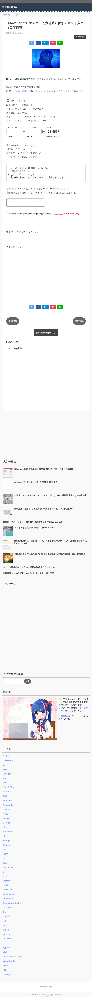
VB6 (5, 952)
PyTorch (7, 939)
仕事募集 (63, 716)
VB (4, 849)
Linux (6, 827)
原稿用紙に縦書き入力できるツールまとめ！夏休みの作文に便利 (44, 508)
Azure (6, 791)
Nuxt (5, 925)
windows (7, 832)
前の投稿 (79, 321)
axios (5, 965)
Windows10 (8, 894)
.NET (5, 854)
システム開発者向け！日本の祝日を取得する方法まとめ (29, 567)
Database (7, 907)
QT (4, 943)
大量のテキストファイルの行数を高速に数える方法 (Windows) (32, 522)
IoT (4, 921)
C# (4, 765)
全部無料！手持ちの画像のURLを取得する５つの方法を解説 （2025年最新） (50, 554)
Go (4, 912)
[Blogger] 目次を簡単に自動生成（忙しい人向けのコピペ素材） (44, 469)
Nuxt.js (6, 840)
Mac (5, 778)
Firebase (7, 800)
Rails (5, 885)
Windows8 (8, 898)
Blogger (7, 774)
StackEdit (7, 890)
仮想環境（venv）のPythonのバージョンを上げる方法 (28, 573)
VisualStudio (9, 961)
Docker (6, 823)
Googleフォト (9, 787)
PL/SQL (6, 934)
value (40, 116)
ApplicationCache (12, 903)
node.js (6, 974)
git (4, 836)
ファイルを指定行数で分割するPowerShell (34, 527)
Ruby (5, 814)
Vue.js (6, 818)
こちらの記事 (20, 91)
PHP (5, 769)
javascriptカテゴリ (46, 333)
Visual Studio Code (12, 956)
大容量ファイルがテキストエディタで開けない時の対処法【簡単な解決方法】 (50, 495)
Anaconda (8, 805)
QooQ (50, 996)
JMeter (6, 881)
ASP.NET (7, 809)
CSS (5, 796)
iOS (5, 970)
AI (4, 858)
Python (6, 756)
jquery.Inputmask (44, 91)
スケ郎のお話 (9, 7)
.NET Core (8, 867)
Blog (5, 863)
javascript (80, 37)
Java (5, 782)
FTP (5, 876)
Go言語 (6, 916)
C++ (5, 872)
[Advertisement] (46, 272)
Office (6, 930)
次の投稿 (12, 321)
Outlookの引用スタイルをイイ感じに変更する (35, 482)
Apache (6, 845)
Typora (6, 947)
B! (45, 42)
